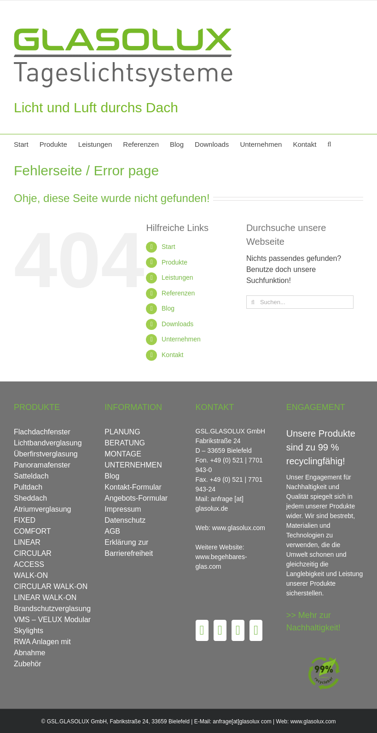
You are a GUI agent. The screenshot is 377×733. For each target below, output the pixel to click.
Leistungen (177, 277)
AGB (112, 531)
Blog (168, 308)
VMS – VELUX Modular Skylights (52, 625)
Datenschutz (124, 520)
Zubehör (27, 664)
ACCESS (29, 564)
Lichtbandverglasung (48, 443)
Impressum (122, 509)
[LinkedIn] (255, 630)
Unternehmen (181, 339)
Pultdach (28, 487)
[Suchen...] (300, 302)
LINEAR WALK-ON (45, 597)
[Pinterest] (220, 630)
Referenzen (178, 293)
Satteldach (31, 476)
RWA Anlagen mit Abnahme (42, 647)
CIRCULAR (33, 553)
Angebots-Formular (136, 498)
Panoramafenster (42, 465)
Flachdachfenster (42, 432)
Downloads (177, 324)
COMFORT (32, 531)
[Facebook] (202, 630)
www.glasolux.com (313, 721)
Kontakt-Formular (133, 487)
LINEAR (27, 542)
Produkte (174, 262)
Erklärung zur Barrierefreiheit (128, 547)
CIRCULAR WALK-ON (50, 586)
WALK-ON (31, 575)
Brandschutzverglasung (52, 608)
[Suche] (253, 302)
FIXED (24, 520)
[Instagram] (238, 630)
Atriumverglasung (42, 509)
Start (168, 246)
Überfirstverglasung (46, 454)
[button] (329, 143)
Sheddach (30, 498)
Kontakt (172, 354)
